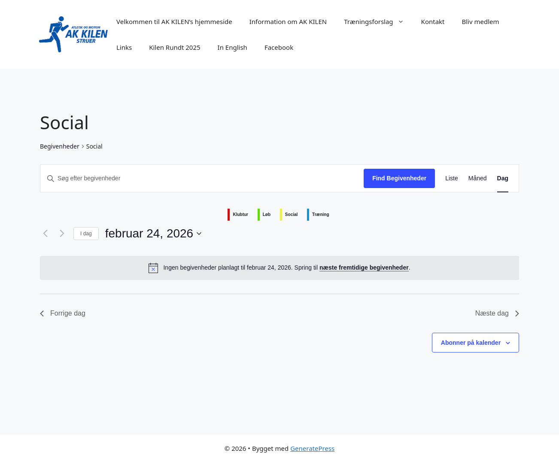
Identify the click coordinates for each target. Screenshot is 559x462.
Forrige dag (62, 313)
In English (232, 47)
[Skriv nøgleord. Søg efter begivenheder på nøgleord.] (202, 178)
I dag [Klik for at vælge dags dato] (86, 234)
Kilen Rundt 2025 (174, 47)
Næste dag (497, 313)
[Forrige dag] (45, 233)
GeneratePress (312, 448)
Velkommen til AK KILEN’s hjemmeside (174, 21)
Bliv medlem (480, 21)
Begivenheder (59, 146)
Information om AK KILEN (288, 21)
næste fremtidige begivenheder (364, 267)
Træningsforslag (378, 21)
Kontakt (433, 21)
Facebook (278, 47)
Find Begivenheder (399, 178)
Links (124, 47)
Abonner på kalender (471, 342)
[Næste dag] (62, 233)
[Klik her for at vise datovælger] (153, 233)
